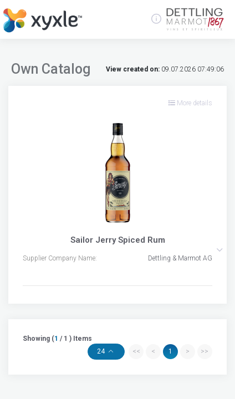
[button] (219, 250)
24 (101, 351)
